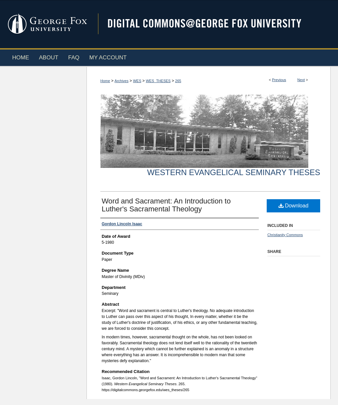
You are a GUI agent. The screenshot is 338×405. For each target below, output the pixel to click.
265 (178, 81)
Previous (279, 80)
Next (301, 80)
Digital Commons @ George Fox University (210, 24)
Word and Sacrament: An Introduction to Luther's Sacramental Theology (166, 205)
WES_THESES (158, 81)
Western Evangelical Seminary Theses (233, 172)
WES (137, 81)
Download (294, 205)
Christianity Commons (285, 235)
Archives (121, 81)
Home (105, 81)
